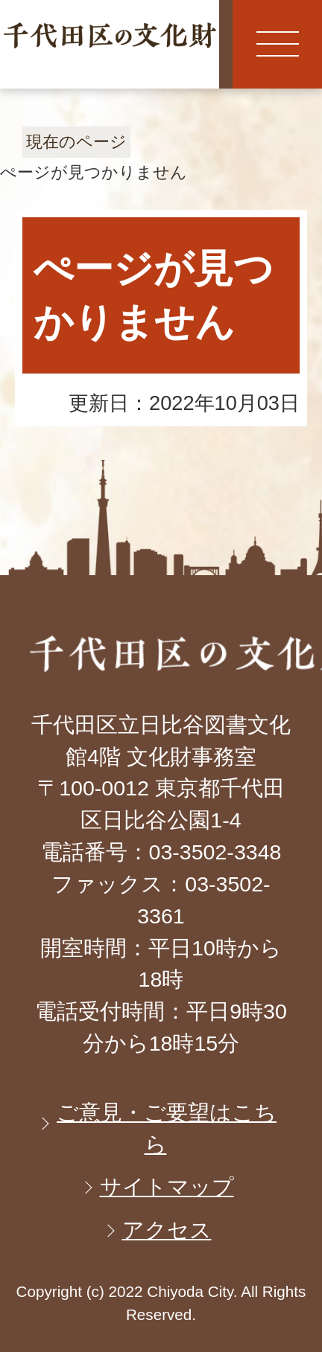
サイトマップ (167, 1187)
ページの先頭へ (243, 530)
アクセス (167, 1230)
